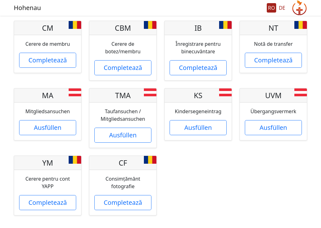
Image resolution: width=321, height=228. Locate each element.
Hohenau (27, 7)
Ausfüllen (47, 127)
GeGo (299, 8)
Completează (48, 60)
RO (271, 7)
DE (282, 7)
